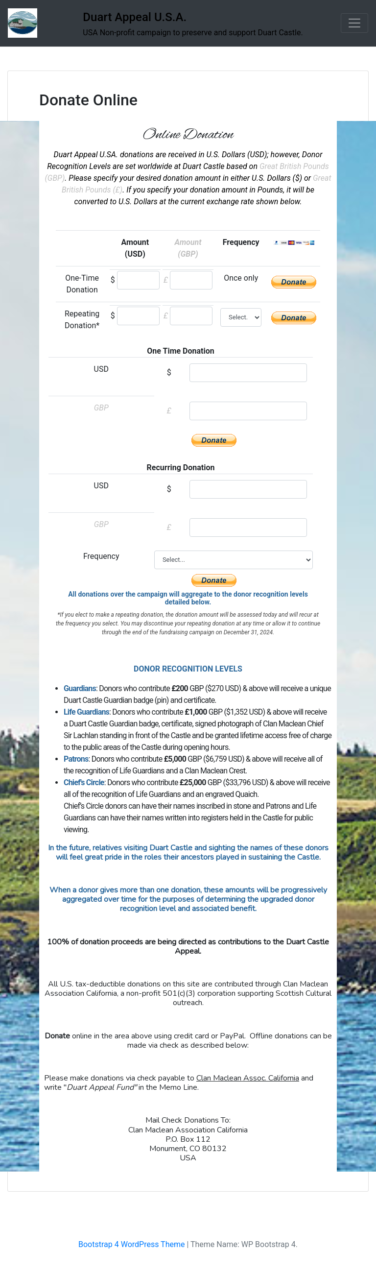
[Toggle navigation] (354, 23)
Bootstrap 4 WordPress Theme (131, 1244)
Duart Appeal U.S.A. (135, 17)
